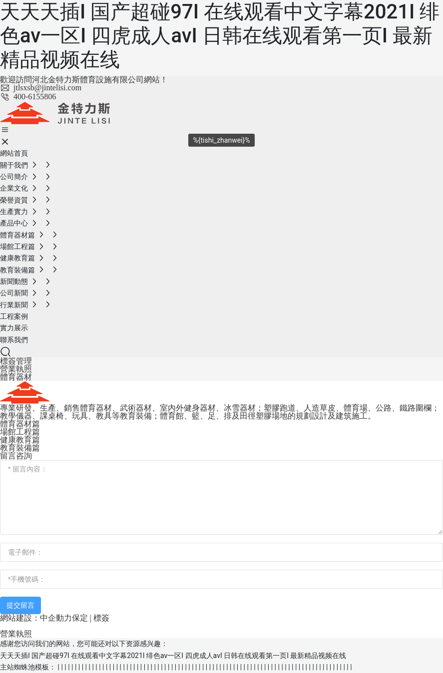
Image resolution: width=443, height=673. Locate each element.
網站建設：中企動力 (36, 618)
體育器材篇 (20, 424)
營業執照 (16, 369)
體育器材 (16, 377)
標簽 (101, 618)
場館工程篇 (20, 432)
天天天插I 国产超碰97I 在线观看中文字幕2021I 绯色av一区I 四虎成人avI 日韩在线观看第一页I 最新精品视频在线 (220, 35)
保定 (80, 618)
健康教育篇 (20, 440)
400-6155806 (28, 96)
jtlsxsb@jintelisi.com (40, 87)
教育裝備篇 (20, 448)
